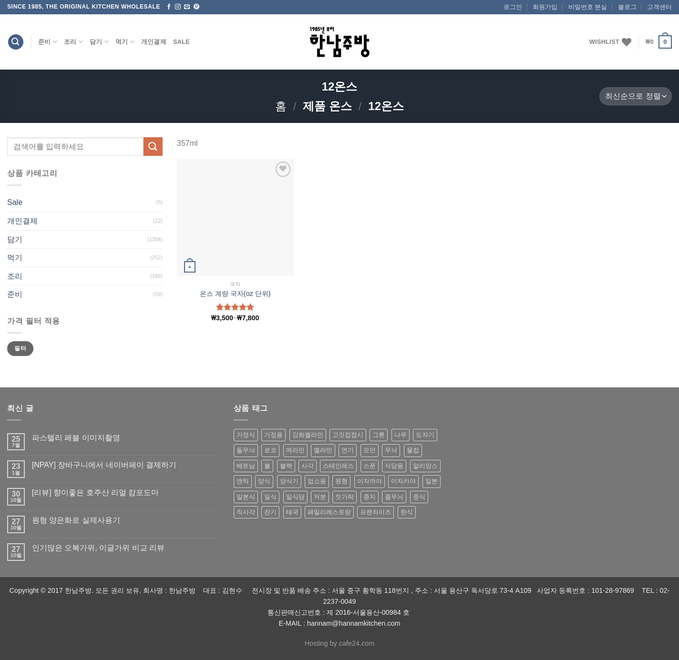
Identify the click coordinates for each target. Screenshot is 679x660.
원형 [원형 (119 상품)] (341, 481)
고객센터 (659, 6)
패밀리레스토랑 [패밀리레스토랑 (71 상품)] (329, 512)
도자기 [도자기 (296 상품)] (425, 434)
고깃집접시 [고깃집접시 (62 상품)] (347, 434)
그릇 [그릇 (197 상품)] (378, 434)
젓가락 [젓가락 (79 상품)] (344, 496)
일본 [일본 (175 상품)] (431, 481)
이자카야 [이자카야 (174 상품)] (403, 481)
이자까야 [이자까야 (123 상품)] (369, 481)
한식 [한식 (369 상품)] (407, 512)
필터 (20, 348)
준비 (47, 41)
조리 (73, 41)
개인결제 (153, 41)
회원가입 (545, 6)
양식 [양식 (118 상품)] (264, 481)
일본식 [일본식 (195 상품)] (246, 496)
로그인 (513, 6)
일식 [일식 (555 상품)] (270, 496)
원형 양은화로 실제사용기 (76, 520)
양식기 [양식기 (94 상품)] (289, 481)
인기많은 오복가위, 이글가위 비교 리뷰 (98, 548)
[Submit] (153, 146)
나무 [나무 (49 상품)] (400, 434)
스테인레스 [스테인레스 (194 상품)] (338, 465)
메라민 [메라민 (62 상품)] (295, 450)
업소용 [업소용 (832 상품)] (317, 481)
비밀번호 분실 (587, 6)
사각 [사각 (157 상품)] (307, 465)
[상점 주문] (635, 96)
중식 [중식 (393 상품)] (419, 496)
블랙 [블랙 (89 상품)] (286, 465)
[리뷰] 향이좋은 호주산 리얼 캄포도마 (95, 492)
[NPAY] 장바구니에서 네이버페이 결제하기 (104, 465)
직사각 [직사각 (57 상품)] (246, 512)
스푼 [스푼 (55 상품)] (369, 465)
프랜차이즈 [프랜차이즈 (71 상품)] (375, 512)
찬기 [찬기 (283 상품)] (270, 512)
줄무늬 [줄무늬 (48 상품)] (394, 496)
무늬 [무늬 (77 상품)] (391, 450)
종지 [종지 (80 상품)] (369, 496)
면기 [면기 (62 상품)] (347, 450)
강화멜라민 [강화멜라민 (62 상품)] (307, 434)
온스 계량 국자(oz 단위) (235, 293)
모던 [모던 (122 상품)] (369, 450)
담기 (99, 41)
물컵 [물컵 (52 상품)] (413, 450)
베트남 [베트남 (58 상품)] (246, 465)
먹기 (124, 41)
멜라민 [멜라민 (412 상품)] (323, 450)
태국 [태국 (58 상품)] (292, 512)
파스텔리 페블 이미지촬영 (76, 438)
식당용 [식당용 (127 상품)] (394, 465)
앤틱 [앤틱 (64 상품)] (243, 481)
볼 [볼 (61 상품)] (267, 465)
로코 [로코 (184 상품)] (270, 450)
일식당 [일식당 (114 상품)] (295, 496)
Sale (181, 41)
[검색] (15, 42)
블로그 (627, 6)
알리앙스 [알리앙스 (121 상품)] (425, 465)
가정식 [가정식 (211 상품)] (246, 434)
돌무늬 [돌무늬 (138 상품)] (246, 450)
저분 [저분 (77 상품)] (320, 496)
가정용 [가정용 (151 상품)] (273, 434)
